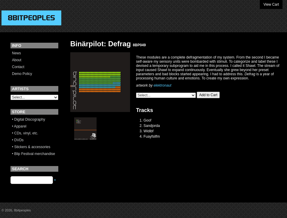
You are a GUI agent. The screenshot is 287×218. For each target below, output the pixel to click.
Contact (18, 67)
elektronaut (162, 85)
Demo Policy (22, 74)
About (16, 60)
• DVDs (18, 140)
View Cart (271, 4)
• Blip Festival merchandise (33, 154)
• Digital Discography (28, 119)
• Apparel (19, 126)
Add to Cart (208, 95)
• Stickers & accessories (31, 147)
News (16, 53)
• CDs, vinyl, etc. (25, 133)
